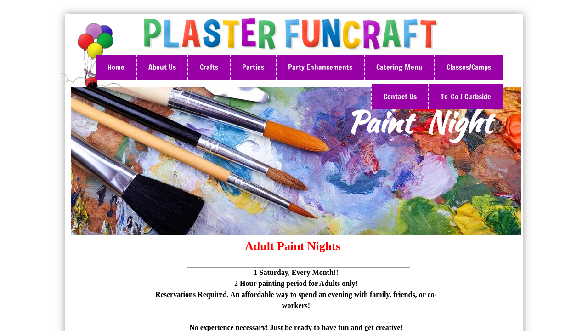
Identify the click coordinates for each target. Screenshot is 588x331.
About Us (162, 67)
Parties (253, 67)
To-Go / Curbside (466, 96)
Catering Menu (399, 67)
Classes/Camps (469, 67)
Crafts (209, 67)
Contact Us (400, 96)
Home (115, 67)
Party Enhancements (320, 67)
